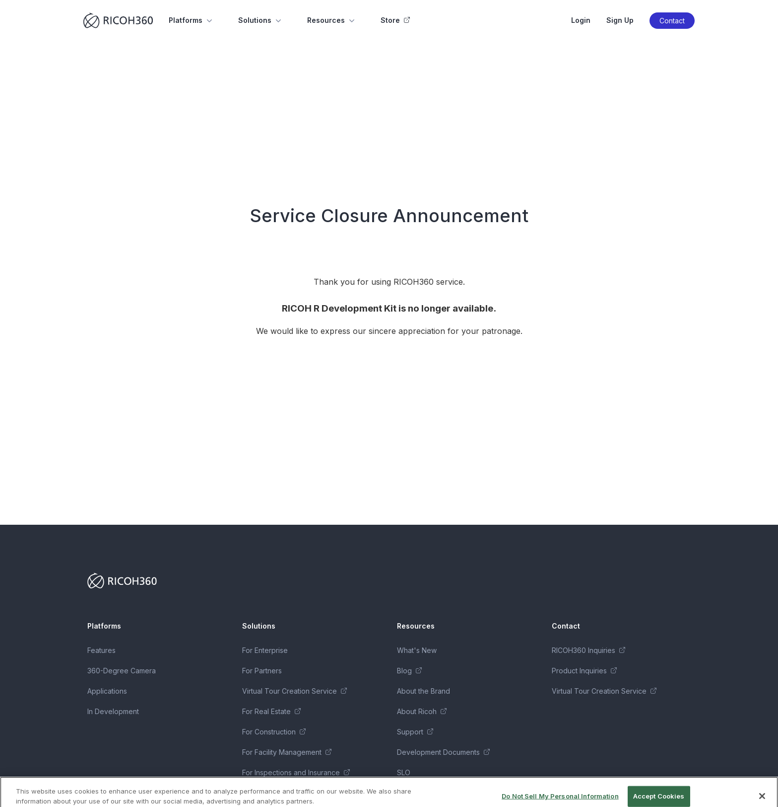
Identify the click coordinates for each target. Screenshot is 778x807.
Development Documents (443, 752)
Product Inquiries (584, 670)
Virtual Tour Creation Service (294, 691)
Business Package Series (283, 793)
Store (395, 20)
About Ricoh (422, 711)
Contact (672, 20)
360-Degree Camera (121, 670)
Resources (332, 20)
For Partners (262, 670)
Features (101, 650)
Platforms (191, 20)
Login (580, 20)
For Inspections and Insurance (296, 772)
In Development (113, 711)
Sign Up (620, 20)
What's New (417, 650)
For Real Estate (271, 711)
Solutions (260, 20)
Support (415, 731)
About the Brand (423, 691)
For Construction (274, 731)
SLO (403, 772)
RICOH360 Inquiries (588, 650)
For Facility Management (286, 752)
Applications (107, 691)
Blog (409, 670)
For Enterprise (265, 650)
